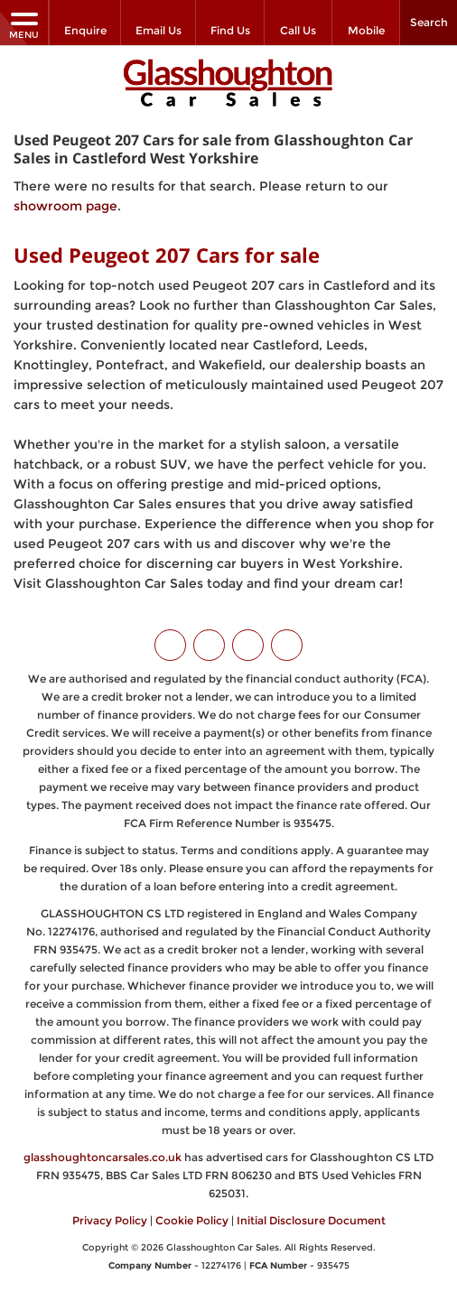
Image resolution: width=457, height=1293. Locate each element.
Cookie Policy (191, 1220)
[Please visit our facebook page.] (209, 645)
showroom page (65, 206)
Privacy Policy (109, 1220)
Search (429, 22)
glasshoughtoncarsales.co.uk (102, 1157)
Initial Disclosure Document (311, 1220)
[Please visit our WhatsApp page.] (287, 645)
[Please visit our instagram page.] (248, 645)
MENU (24, 25)
